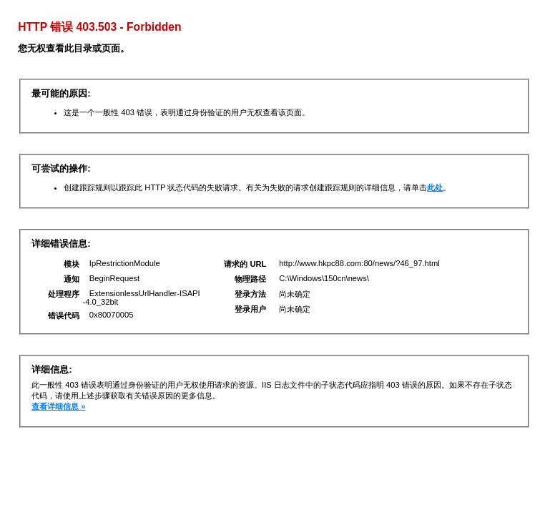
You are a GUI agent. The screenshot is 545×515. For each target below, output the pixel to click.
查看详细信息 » (58, 406)
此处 (435, 187)
